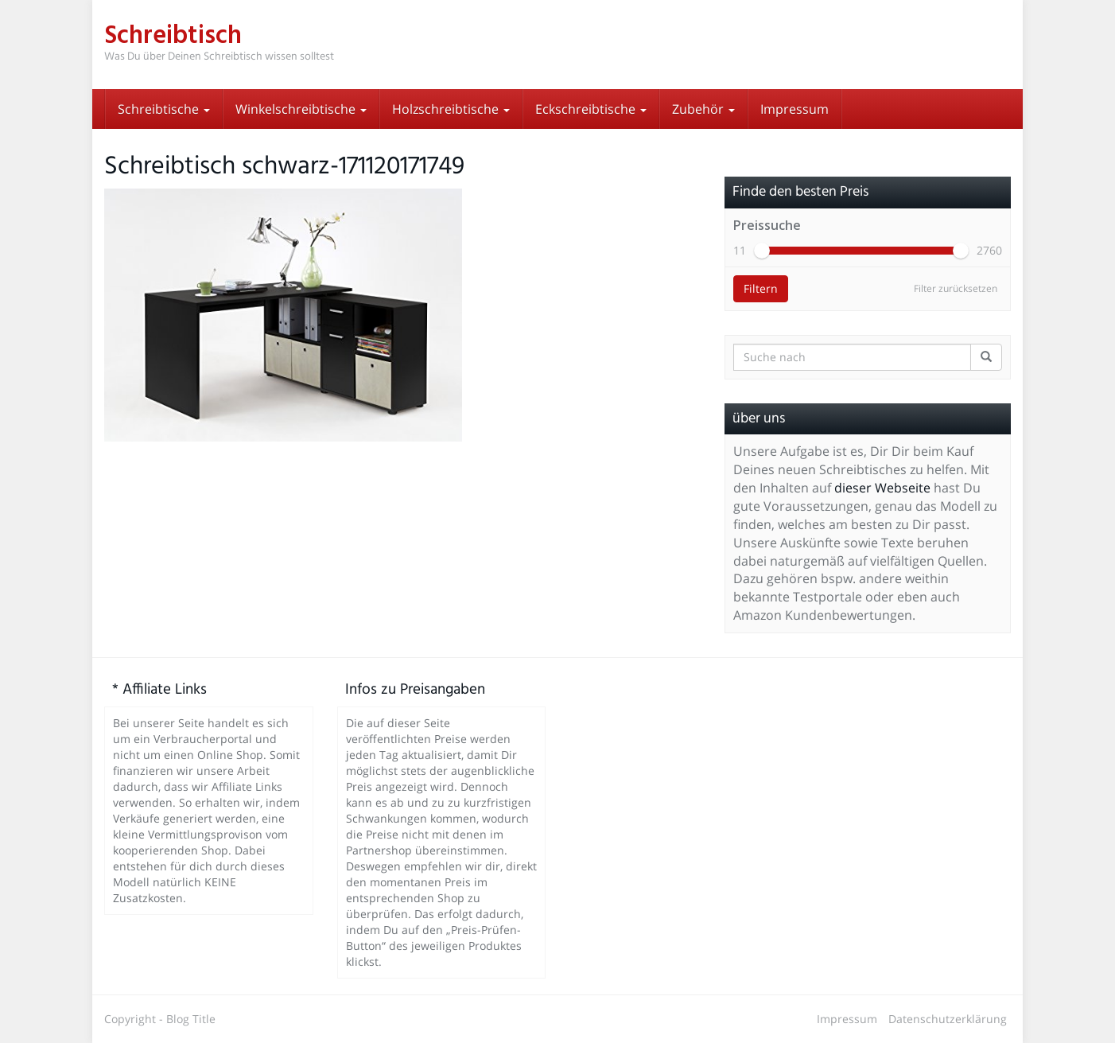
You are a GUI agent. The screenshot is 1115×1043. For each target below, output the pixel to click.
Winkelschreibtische (301, 109)
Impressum (794, 109)
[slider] (762, 251)
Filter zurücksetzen (955, 288)
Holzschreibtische (451, 109)
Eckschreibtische (591, 109)
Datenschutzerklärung (947, 1018)
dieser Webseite (882, 487)
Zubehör (703, 109)
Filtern (761, 288)
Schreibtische (164, 109)
